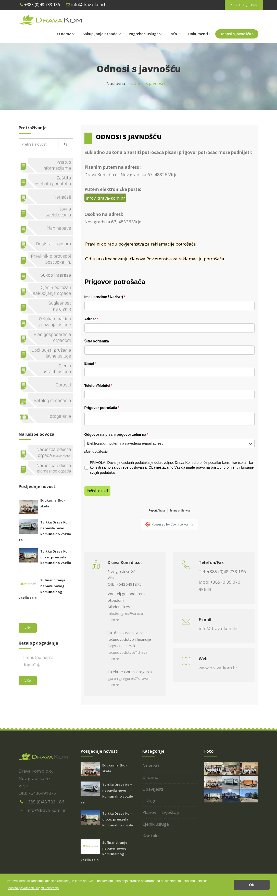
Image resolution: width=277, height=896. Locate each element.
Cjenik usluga (155, 825)
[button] (33, 888)
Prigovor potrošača (109, 408)
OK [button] (252, 885)
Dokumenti (199, 33)
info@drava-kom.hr (87, 4)
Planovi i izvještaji (160, 813)
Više (27, 627)
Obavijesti (152, 789)
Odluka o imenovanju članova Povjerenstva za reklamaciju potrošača (154, 259)
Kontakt (150, 836)
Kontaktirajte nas (244, 4)
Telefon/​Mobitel (105, 385)
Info (175, 33)
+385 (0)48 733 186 (40, 4)
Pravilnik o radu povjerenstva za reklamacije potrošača (140, 244)
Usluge (149, 801)
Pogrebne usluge (145, 33)
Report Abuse (157, 510)
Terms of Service (180, 510)
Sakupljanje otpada (102, 33)
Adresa (98, 319)
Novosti (150, 766)
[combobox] (169, 443)
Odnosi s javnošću (236, 33)
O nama (65, 33)
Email (97, 363)
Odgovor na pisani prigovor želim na (123, 434)
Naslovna (115, 83)
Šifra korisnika (96, 341)
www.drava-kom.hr (218, 668)
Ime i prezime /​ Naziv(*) (112, 297)
